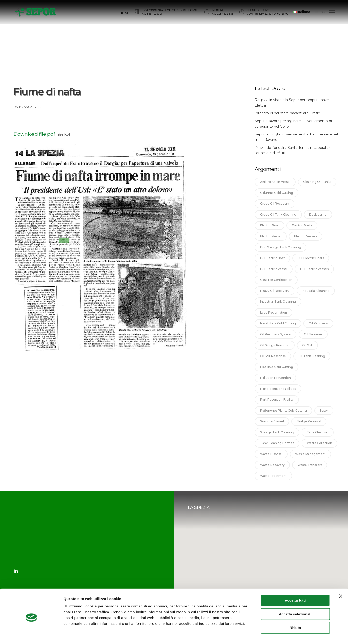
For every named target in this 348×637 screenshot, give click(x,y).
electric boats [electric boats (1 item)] (302, 230)
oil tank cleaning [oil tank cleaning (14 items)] (312, 361)
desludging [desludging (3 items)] (318, 219)
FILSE (125, 15)
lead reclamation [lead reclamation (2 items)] (273, 317)
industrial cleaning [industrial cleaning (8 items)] (316, 296)
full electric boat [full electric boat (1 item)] (272, 263)
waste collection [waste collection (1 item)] (319, 448)
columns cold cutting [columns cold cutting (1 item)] (276, 198)
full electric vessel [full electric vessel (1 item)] (273, 274)
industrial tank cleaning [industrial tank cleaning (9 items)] (278, 306)
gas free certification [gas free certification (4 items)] (276, 285)
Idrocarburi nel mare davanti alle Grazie (287, 118)
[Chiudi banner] (340, 575)
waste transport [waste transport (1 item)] (309, 470)
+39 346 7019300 (152, 15)
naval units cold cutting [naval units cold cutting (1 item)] (278, 328)
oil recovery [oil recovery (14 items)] (318, 328)
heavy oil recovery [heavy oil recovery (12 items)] (274, 296)
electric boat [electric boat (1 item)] (269, 230)
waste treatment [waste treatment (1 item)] (273, 481)
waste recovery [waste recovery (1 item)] (272, 470)
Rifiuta (295, 606)
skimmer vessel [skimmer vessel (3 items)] (272, 426)
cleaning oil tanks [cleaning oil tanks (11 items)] (317, 187)
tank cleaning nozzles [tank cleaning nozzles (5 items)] (277, 448)
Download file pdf (34, 139)
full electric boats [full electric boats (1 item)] (311, 263)
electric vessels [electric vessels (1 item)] (305, 241)
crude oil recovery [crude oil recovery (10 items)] (274, 208)
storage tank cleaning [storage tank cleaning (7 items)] (277, 437)
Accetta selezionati (295, 593)
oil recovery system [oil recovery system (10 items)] (275, 339)
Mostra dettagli (255, 627)
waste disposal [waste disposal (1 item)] (271, 459)
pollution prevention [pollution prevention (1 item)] (275, 383)
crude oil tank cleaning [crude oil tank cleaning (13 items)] (278, 219)
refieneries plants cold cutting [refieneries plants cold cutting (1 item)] (283, 415)
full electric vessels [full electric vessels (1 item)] (314, 274)
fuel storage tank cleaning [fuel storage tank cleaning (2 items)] (280, 252)
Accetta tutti (295, 579)
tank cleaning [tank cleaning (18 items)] (317, 437)
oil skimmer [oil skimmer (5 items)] (313, 339)
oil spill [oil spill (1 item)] (307, 350)
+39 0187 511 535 (222, 15)
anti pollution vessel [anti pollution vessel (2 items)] (275, 187)
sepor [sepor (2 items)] (324, 415)
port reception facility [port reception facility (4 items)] (277, 404)
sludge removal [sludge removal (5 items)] (309, 426)
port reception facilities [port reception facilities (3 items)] (278, 394)
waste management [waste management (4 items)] (310, 459)
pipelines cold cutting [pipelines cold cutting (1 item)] (276, 372)
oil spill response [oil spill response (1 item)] (273, 361)
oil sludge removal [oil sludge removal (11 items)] (274, 350)
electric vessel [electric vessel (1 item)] (270, 241)
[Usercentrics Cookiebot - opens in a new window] (31, 627)
